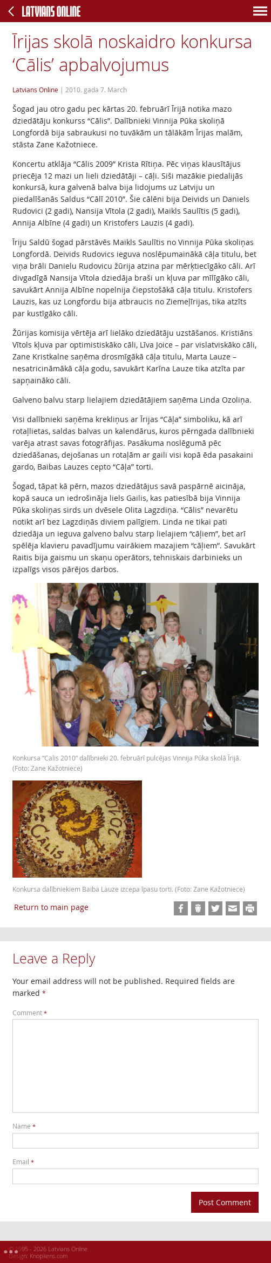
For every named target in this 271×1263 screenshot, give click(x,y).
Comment (29, 1012)
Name (24, 1126)
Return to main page (51, 907)
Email (23, 1161)
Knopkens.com (49, 1256)
